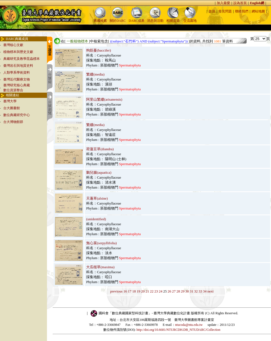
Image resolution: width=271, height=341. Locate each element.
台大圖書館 (11, 108)
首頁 (212, 11)
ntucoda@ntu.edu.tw (189, 325)
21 (147, 291)
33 (200, 291)
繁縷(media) (95, 74)
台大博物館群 (13, 122)
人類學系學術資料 (16, 72)
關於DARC (117, 19)
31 (191, 291)
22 (152, 291)
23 (156, 291)
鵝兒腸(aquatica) (98, 172)
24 (160, 291)
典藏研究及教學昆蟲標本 (21, 59)
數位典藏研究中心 (16, 115)
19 (138, 291)
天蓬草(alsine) (97, 198)
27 (174, 291)
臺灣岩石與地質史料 (18, 66)
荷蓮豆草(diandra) (100, 149)
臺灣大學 (10, 101)
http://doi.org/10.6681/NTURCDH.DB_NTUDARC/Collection (178, 330)
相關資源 (173, 19)
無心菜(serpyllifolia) (101, 243)
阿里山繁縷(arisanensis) (104, 99)
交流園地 (190, 19)
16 (125, 291)
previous (116, 291)
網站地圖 (258, 11)
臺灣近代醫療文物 (16, 79)
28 (178, 291)
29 (183, 291)
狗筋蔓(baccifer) (98, 50)
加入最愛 (223, 3)
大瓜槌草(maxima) (100, 267)
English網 (257, 3)
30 (187, 291)
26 (169, 291)
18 (134, 291)
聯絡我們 (241, 11)
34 (205, 291)
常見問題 (225, 11)
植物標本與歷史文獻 (18, 52)
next (210, 291)
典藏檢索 (100, 19)
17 (129, 291)
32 (196, 291)
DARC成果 (136, 19)
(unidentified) (96, 219)
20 (143, 291)
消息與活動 (155, 19)
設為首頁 (240, 3)
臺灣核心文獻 (13, 45)
